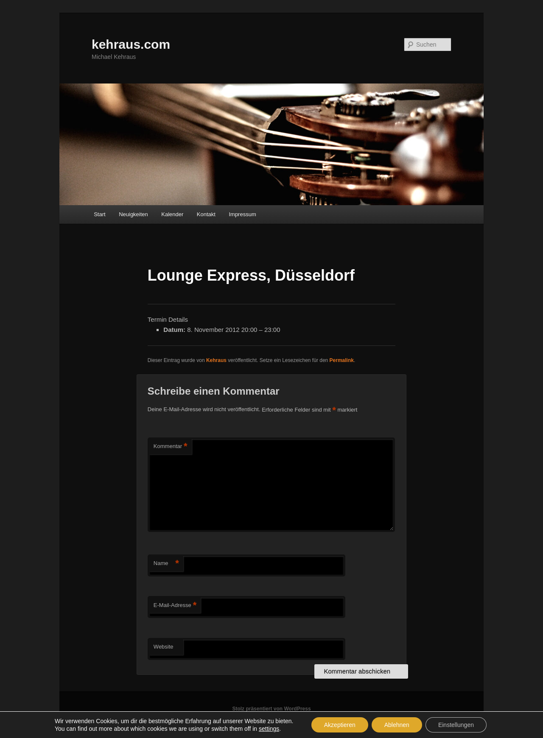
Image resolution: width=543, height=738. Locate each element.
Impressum (242, 214)
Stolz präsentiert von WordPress (271, 709)
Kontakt (206, 214)
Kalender (172, 214)
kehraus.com (131, 44)
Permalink (342, 360)
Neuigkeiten (133, 214)
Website (164, 646)
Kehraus (216, 360)
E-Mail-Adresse (175, 605)
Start (99, 214)
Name (166, 563)
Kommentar (171, 446)
